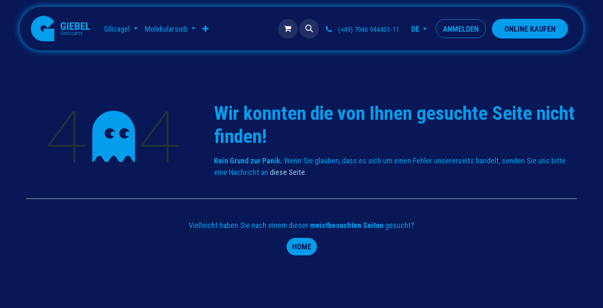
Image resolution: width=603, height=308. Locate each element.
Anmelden (461, 28)
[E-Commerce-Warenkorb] (288, 28)
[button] (309, 28)
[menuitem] (120, 29)
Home (301, 246)
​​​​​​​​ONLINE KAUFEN (530, 28)
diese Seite (287, 172)
